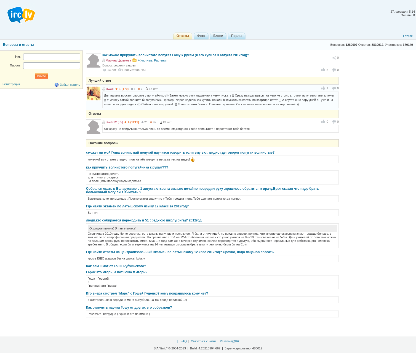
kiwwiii (110, 88)
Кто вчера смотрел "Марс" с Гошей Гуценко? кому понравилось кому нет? (147, 293)
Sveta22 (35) (114, 122)
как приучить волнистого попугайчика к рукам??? (127, 167)
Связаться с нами (203, 341)
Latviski (408, 36)
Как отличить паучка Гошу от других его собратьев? (129, 307)
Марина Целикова (118, 60)
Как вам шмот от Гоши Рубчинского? (116, 266)
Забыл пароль (70, 84)
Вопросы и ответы (18, 45)
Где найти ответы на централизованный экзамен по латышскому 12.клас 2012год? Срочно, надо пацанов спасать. (180, 252)
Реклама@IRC (230, 341)
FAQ (184, 341)
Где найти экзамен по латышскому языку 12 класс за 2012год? (137, 206)
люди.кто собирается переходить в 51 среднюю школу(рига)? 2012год (144, 220)
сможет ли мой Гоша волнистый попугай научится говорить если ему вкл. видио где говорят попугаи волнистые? (180, 152)
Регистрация (11, 84)
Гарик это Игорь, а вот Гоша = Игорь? (117, 272)
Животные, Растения (152, 60)
